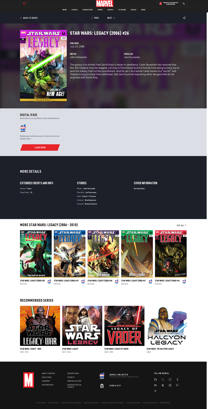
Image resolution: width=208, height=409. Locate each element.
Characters (88, 10)
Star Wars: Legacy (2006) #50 (32, 280)
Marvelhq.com (74, 381)
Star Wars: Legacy (70, 348)
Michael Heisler (91, 204)
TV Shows (122, 10)
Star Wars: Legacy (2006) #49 (66, 280)
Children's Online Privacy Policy (112, 403)
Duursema (23, 284)
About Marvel (48, 373)
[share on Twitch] (177, 385)
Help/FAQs (47, 377)
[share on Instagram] (170, 380)
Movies (110, 10)
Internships (48, 385)
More (143, 10)
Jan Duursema (132, 57)
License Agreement (133, 403)
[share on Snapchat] (162, 385)
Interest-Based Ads (150, 403)
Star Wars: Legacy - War (30, 348)
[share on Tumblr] (177, 380)
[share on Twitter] (162, 380)
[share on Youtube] (155, 385)
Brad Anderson (90, 200)
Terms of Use (41, 403)
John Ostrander (78, 57)
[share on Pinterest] (170, 385)
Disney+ (71, 377)
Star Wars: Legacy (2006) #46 (167, 280)
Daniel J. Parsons (89, 196)
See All (182, 225)
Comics (75, 10)
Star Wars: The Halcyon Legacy (160, 348)
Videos (133, 10)
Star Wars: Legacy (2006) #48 (100, 280)
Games (100, 10)
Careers (46, 381)
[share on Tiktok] (155, 391)
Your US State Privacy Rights (71, 403)
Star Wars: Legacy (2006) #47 (133, 280)
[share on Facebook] (155, 380)
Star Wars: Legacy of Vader (116, 348)
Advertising (73, 373)
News (64, 10)
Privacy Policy (53, 403)
